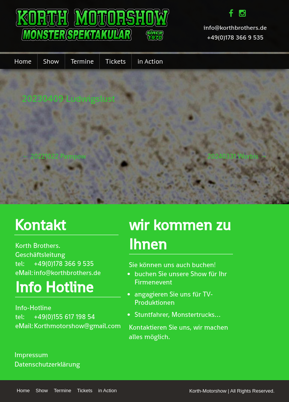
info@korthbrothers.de (235, 27)
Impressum (31, 354)
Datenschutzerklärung (47, 364)
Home (23, 61)
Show (51, 61)
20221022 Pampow (54, 156)
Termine (82, 61)
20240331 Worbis (237, 156)
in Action (150, 61)
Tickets (115, 61)
